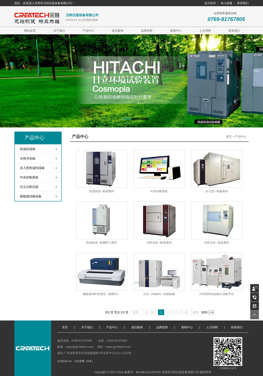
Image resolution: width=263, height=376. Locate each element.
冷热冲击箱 (27, 158)
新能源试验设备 (31, 196)
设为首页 (210, 3)
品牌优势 (146, 30)
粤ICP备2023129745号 (148, 372)
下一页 (184, 312)
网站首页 (30, 30)
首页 (229, 136)
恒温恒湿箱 (27, 149)
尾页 (195, 312)
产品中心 (88, 30)
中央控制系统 (29, 177)
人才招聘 (205, 30)
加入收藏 (226, 3)
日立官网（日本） (84, 361)
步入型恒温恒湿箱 (32, 168)
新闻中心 (176, 30)
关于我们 (59, 30)
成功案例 (117, 30)
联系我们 (243, 3)
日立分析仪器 (29, 187)
